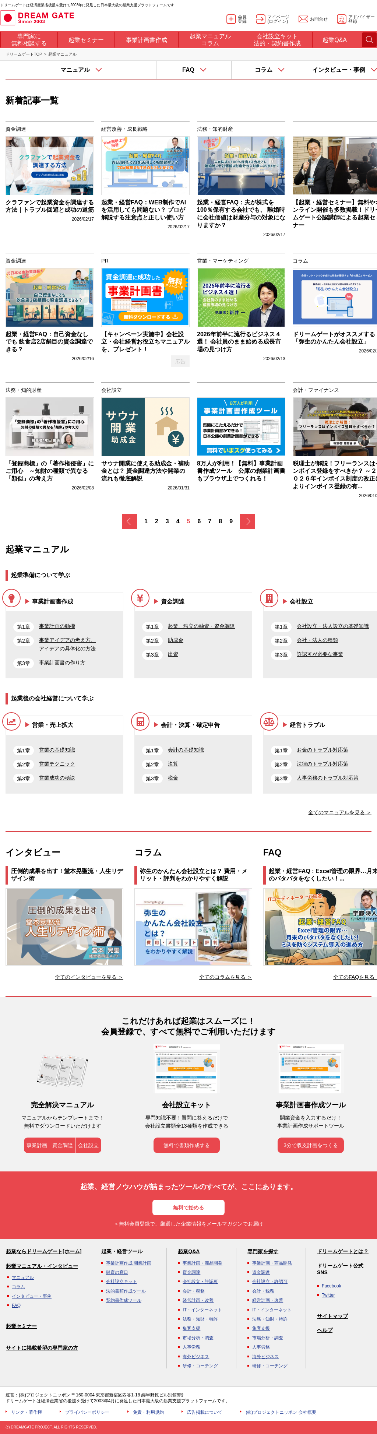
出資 (173, 654)
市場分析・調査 (198, 1337)
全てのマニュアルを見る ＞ (339, 812)
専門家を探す (262, 1251)
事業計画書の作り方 (62, 662)
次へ (247, 521)
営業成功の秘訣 (57, 778)
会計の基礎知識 (186, 750)
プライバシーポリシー (87, 1412)
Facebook (331, 1286)
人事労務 (191, 1347)
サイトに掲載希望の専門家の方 (42, 1348)
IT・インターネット (202, 1309)
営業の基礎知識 (57, 750)
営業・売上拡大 (52, 725)
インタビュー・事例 (32, 1296)
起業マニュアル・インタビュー (42, 1266)
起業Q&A (189, 1251)
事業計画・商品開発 (202, 1263)
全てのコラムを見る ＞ (225, 977)
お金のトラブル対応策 (322, 750)
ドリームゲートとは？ (343, 1251)
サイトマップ (332, 1316)
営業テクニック (57, 764)
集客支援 (191, 1328)
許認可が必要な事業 (320, 654)
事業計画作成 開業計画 (128, 1263)
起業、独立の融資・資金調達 (201, 626)
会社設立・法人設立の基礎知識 (333, 626)
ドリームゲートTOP (24, 54)
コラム (18, 1286)
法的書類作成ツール (126, 1291)
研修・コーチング (200, 1365)
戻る (129, 521)
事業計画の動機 (57, 626)
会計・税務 (194, 1291)
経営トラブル (307, 725)
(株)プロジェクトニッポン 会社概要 (281, 1412)
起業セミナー (21, 1326)
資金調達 (172, 601)
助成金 (175, 640)
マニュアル (23, 1277)
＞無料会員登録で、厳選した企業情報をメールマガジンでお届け (188, 1224)
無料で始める (188, 1207)
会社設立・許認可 (200, 1281)
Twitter (328, 1295)
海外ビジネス (196, 1356)
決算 (173, 764)
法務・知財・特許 (200, 1319)
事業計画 (37, 1145)
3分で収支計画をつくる (310, 1145)
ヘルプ (324, 1330)
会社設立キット (121, 1281)
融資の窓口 (117, 1272)
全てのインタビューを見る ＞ (89, 977)
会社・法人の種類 (317, 640)
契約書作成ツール (123, 1300)
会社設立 (301, 601)
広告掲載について (204, 1412)
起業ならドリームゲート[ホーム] (43, 1251)
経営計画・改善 (198, 1300)
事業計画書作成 (52, 601)
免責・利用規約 (148, 1412)
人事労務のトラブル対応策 (328, 778)
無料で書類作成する (186, 1145)
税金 (173, 778)
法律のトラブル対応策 (322, 764)
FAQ (16, 1305)
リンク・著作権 (26, 1412)
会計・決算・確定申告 (190, 725)
